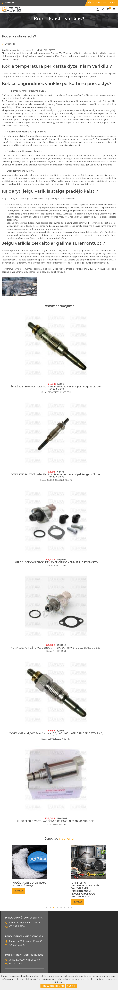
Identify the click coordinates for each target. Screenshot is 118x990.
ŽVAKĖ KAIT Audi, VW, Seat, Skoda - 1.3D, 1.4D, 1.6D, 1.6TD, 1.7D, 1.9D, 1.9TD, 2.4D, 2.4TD (56, 734)
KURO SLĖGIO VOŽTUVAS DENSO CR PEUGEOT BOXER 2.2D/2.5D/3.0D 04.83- (56, 647)
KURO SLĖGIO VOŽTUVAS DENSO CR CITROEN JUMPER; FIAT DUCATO (56, 562)
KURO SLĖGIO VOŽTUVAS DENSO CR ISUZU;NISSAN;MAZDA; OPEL (56, 821)
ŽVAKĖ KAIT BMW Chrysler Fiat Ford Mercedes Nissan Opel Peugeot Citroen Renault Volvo (56, 387)
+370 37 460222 (17, 945)
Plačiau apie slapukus (53, 986)
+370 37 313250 (17, 926)
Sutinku (71, 986)
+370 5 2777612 (16, 963)
